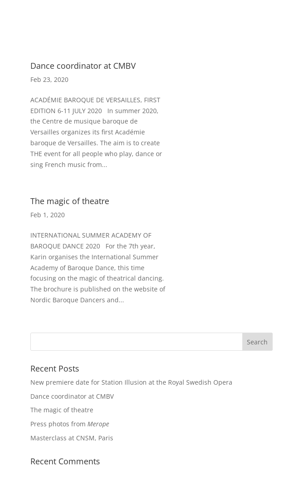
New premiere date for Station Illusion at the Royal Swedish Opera (131, 382)
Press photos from (69, 424)
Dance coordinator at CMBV (83, 65)
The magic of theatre (69, 201)
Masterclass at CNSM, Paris (71, 438)
